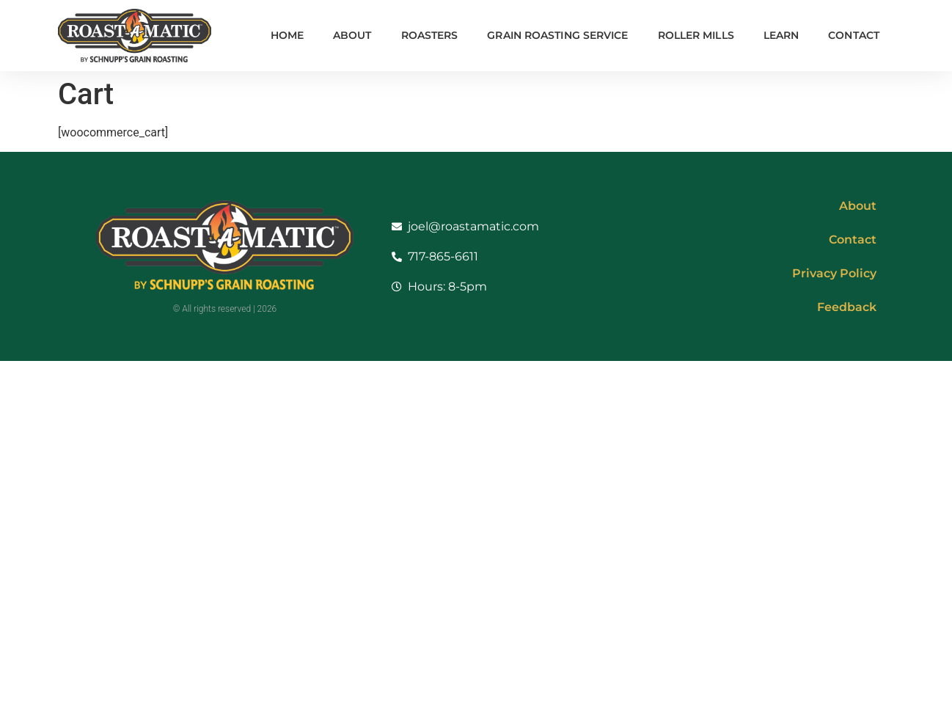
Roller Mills (696, 35)
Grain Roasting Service (557, 35)
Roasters (429, 35)
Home (287, 35)
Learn (781, 35)
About (352, 35)
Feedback (846, 307)
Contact (853, 35)
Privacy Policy (834, 273)
